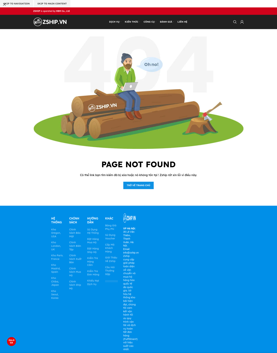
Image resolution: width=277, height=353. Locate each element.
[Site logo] (50, 21)
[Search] (234, 21)
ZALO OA (11, 341)
